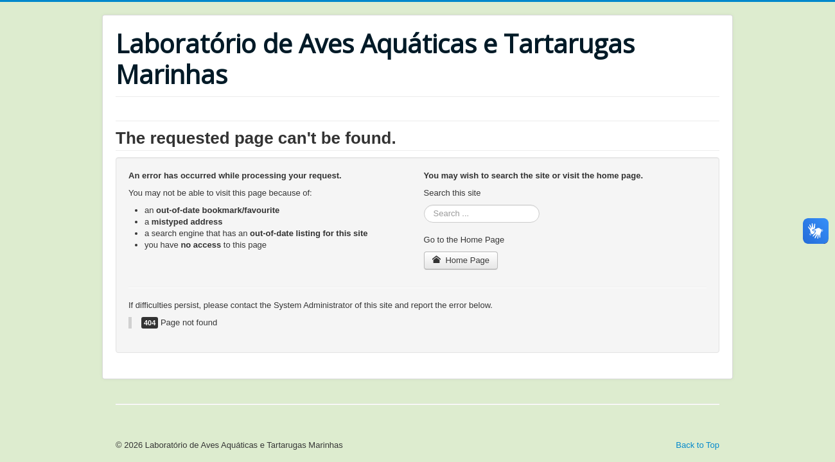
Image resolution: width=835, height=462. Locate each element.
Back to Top (697, 445)
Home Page (461, 260)
